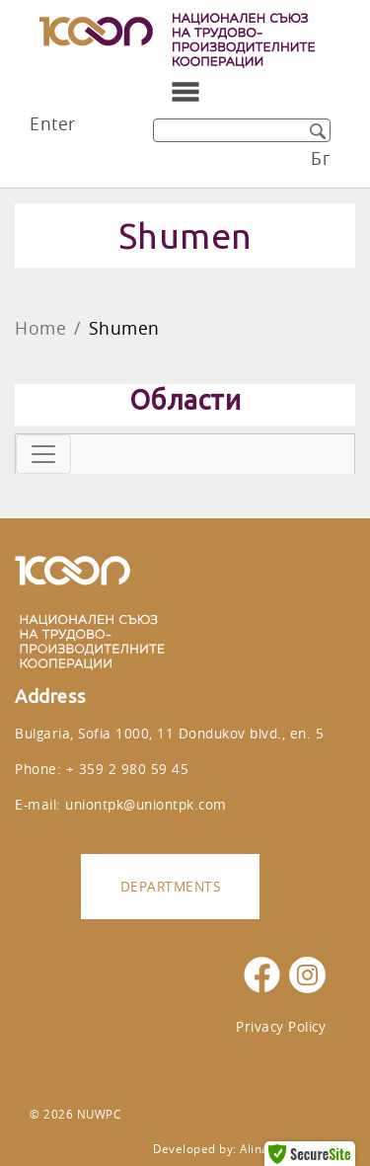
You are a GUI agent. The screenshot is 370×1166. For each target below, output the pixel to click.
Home (40, 328)
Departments (170, 886)
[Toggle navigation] (185, 92)
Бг (320, 158)
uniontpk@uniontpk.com (146, 804)
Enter (53, 124)
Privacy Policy (281, 1026)
